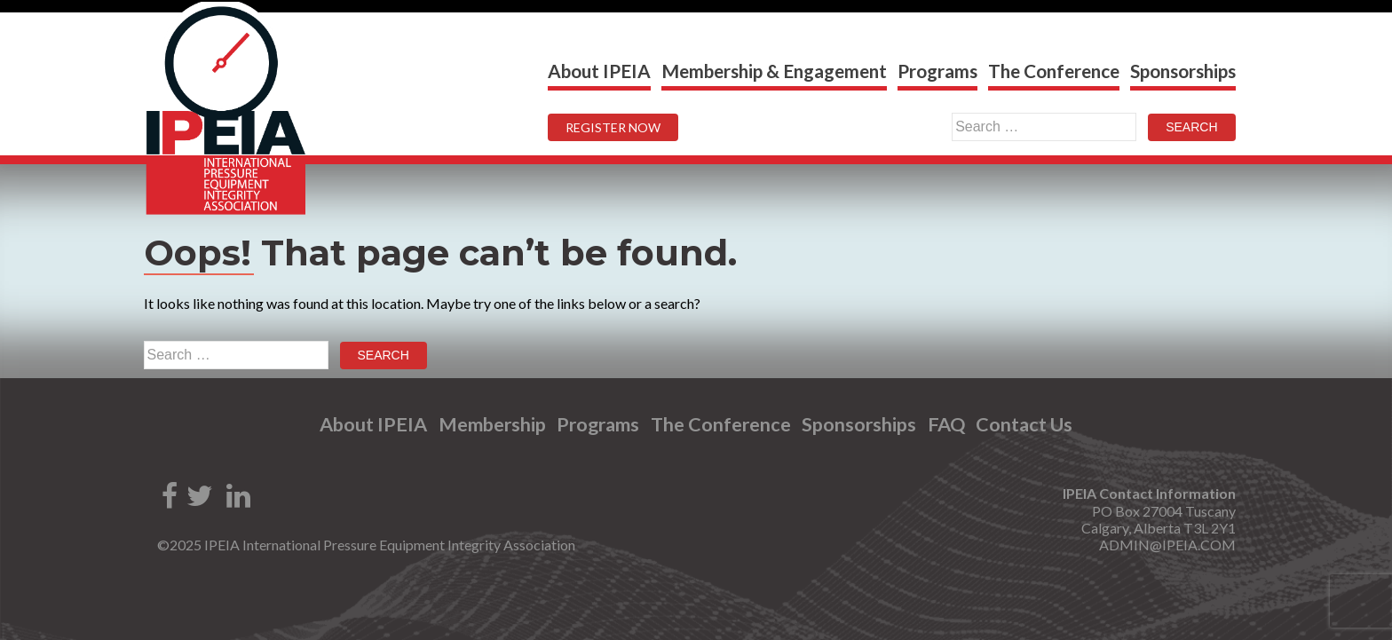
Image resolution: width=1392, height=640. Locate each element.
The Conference (1053, 70)
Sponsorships (1183, 70)
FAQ (946, 425)
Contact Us (1024, 425)
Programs (937, 70)
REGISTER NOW (613, 127)
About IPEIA (599, 70)
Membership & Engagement (774, 70)
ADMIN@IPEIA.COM (1167, 544)
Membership (492, 425)
